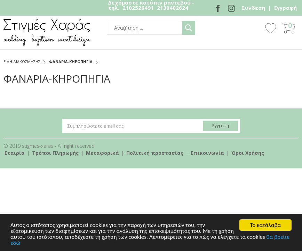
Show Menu (251, 28)
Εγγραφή (285, 7)
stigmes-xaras (46, 32)
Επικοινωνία (207, 153)
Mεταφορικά (102, 153)
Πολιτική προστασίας (154, 153)
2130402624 (172, 7)
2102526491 (138, 7)
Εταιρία (15, 153)
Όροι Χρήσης (247, 153)
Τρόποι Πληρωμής (55, 153)
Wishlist (270, 28)
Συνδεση (253, 7)
